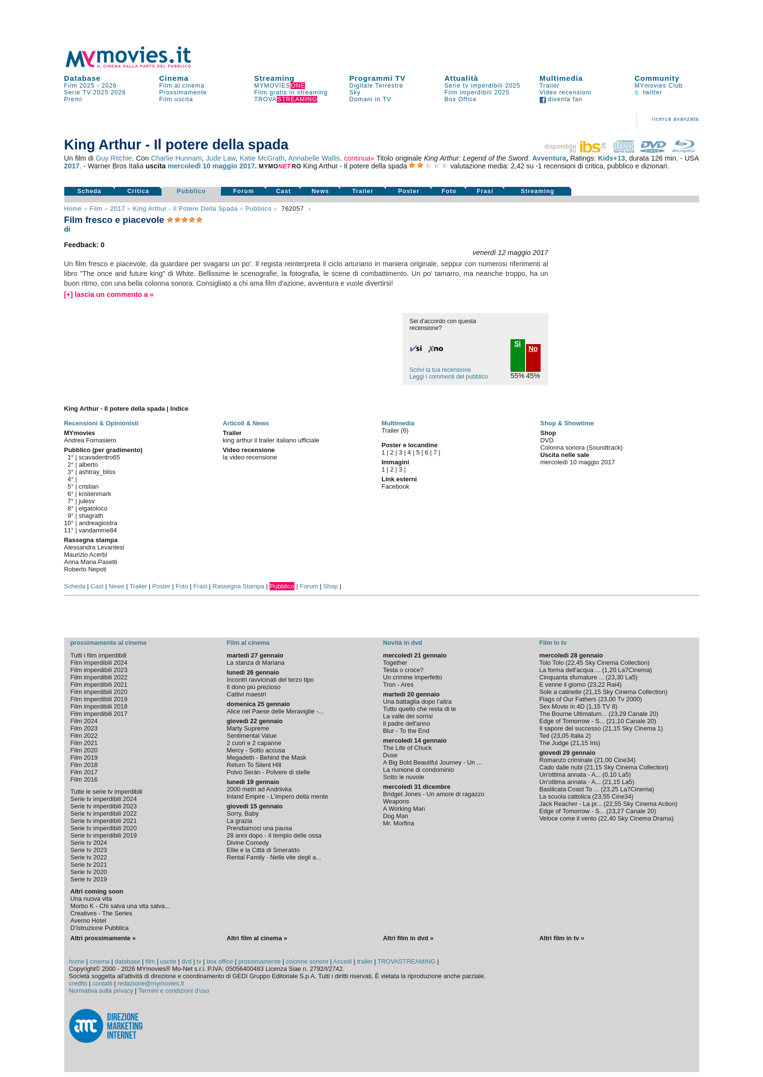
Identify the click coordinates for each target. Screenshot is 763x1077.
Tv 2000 (629, 699)
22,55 (613, 803)
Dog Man (395, 816)
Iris (594, 743)
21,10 (616, 721)
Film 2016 (84, 779)
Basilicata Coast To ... (569, 789)
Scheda (89, 191)
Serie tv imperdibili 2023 (104, 806)
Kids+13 (611, 158)
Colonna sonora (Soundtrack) (581, 447)
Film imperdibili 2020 (99, 691)
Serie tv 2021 (89, 864)
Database (82, 78)
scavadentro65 (99, 457)
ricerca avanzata (675, 119)
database (128, 961)
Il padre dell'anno (406, 723)
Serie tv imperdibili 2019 (104, 835)
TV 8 (609, 706)
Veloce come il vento (567, 818)
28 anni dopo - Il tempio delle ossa (274, 835)
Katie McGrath (261, 158)
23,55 (602, 796)
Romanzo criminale (566, 760)
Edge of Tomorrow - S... (571, 721)
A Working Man (404, 808)
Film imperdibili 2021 (99, 684)
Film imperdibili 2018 (99, 706)
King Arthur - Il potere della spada (185, 208)
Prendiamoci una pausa (259, 828)
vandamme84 (98, 530)
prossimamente (259, 961)
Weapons (396, 801)
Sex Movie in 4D (561, 706)
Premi (73, 99)
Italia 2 (579, 735)
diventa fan (561, 99)
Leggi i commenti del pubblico (449, 376)
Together (395, 662)
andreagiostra (98, 523)
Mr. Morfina (398, 823)
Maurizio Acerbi (86, 554)
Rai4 (613, 684)
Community (657, 78)
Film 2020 (84, 750)
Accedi (342, 961)
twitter (648, 92)
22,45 (575, 662)
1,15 (594, 706)
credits (78, 983)
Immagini (395, 462)
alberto (88, 464)
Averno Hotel (89, 920)
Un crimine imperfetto (412, 677)
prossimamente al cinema (108, 642)
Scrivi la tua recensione (440, 369)
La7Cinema (634, 670)
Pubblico (191, 191)
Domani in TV (370, 99)
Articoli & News (246, 423)
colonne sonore (307, 961)
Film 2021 (84, 743)
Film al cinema (181, 85)
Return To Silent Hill (254, 764)
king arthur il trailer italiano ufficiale (271, 440)
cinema (99, 961)
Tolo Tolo (551, 662)
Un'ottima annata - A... (569, 774)
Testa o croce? (403, 670)
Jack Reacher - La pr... (570, 803)
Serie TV (77, 92)
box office (219, 961)
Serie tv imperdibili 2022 (104, 813)
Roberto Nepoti (85, 569)
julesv (87, 501)
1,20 (610, 670)
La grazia (240, 820)
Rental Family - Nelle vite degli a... (274, 857)
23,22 (597, 684)
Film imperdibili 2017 (99, 713)
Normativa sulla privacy (101, 990)
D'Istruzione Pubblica (100, 927)
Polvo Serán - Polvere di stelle (268, 772)
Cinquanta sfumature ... (571, 677)
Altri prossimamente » (103, 938)
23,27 (616, 811)
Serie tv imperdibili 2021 (104, 820)
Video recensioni (566, 92)
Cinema (174, 78)
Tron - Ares (398, 684)
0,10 (610, 774)
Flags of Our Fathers (567, 699)
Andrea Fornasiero (90, 440)
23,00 (608, 699)
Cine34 (624, 760)
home (77, 961)
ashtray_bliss (97, 471)
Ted (544, 735)
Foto (448, 191)
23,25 (610, 789)
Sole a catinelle (560, 691)
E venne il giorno (562, 684)
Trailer (550, 85)
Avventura (549, 158)
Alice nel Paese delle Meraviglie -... (275, 711)
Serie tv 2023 (89, 850)
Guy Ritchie (114, 158)
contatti (102, 983)
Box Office (460, 99)
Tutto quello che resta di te (419, 708)
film (96, 208)
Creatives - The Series (101, 913)
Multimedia (561, 78)
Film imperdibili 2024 (99, 662)
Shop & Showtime (567, 423)
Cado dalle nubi (560, 767)
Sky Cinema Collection (616, 662)
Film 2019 (84, 757)
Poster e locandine (409, 445)
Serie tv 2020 (89, 872)
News (320, 191)
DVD (546, 440)
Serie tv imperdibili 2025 (482, 85)
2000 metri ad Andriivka (259, 789)
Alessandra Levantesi (94, 547)
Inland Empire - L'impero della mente (277, 796)
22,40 (608, 818)
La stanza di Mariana (256, 662)
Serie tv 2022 (89, 857)
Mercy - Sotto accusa (256, 750)
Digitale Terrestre (376, 85)
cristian (89, 486)
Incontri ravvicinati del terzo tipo (270, 679)
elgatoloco (93, 508)
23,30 (615, 677)
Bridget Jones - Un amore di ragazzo (433, 794)
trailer (364, 961)
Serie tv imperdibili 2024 (104, 799)
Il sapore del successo (570, 728)
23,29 (618, 713)
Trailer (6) (395, 430)
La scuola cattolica (564, 796)
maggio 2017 (234, 166)
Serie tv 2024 (89, 842)
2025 (101, 92)
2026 (109, 85)
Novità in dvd (402, 642)
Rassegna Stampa (239, 586)
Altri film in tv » (561, 938)
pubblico (259, 208)
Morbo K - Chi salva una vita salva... (120, 906)
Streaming (274, 78)
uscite (168, 961)
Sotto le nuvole (403, 777)
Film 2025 (79, 85)
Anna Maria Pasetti (90, 562)
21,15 (593, 691)
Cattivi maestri (246, 694)
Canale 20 (642, 713)
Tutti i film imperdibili (99, 655)
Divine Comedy (248, 842)
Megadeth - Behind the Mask (267, 757)
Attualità (461, 78)
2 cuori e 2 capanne (254, 743)
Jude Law (221, 158)
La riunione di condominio (418, 769)
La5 (630, 677)
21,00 (604, 760)
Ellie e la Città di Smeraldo (263, 850)
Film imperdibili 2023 (99, 670)
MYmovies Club (659, 85)
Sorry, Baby (243, 813)
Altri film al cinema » (257, 938)
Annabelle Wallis (314, 158)
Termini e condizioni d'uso (173, 990)
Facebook (395, 486)
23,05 (561, 735)
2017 (72, 166)
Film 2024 (84, 721)
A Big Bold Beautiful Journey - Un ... (432, 762)
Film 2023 (84, 728)
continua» (359, 158)
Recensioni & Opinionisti (101, 423)
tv (199, 961)
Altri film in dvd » (408, 938)
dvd (187, 961)
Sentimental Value (252, 735)
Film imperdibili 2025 (476, 92)
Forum (243, 191)
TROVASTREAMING (407, 961)
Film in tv (552, 642)
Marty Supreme (248, 728)
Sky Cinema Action (649, 803)
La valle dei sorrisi (408, 716)
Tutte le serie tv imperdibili (107, 791)
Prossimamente (183, 92)
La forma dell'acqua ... (569, 670)
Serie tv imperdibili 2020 (104, 828)
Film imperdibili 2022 (99, 677)
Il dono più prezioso (254, 687)
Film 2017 (84, 772)
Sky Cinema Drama (645, 818)
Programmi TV (377, 78)
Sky (355, 92)
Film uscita (176, 99)
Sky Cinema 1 (641, 728)
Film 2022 (84, 735)
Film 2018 (84, 764)
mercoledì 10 (189, 166)
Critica (138, 191)
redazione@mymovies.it (150, 983)
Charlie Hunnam (176, 158)
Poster (408, 191)
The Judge (553, 743)
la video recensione (250, 457)
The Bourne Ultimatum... (573, 713)
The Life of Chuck (407, 747)
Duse (390, 755)
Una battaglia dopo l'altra (417, 701)
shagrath (91, 515)
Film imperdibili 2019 (99, 699)
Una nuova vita (91, 898)
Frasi (485, 191)
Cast (283, 191)
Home (73, 208)
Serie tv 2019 (89, 879)
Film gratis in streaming (290, 92)
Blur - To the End (406, 730)
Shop (330, 586)
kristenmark (95, 493)
